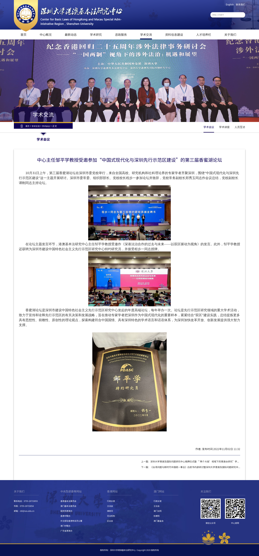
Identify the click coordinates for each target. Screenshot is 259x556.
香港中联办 (65, 515)
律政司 (110, 510)
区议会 (110, 520)
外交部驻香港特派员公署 (71, 520)
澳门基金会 (159, 520)
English (230, 4)
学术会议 (46, 126)
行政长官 (111, 501)
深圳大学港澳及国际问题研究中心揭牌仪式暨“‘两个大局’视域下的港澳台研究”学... (194, 461)
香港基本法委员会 (68, 501)
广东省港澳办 (66, 530)
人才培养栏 (203, 34)
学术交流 (146, 34)
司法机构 (111, 515)
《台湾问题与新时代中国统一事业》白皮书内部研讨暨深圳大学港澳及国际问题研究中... (195, 467)
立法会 (110, 506)
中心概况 (46, 34)
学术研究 (96, 34)
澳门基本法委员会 (68, 506)
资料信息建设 (174, 34)
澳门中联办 (65, 525)
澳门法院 (158, 510)
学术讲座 (224, 127)
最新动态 (71, 34)
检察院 (157, 515)
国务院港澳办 (66, 510)
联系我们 (240, 4)
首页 (23, 34)
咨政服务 (121, 34)
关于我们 (230, 34)
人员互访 (240, 127)
